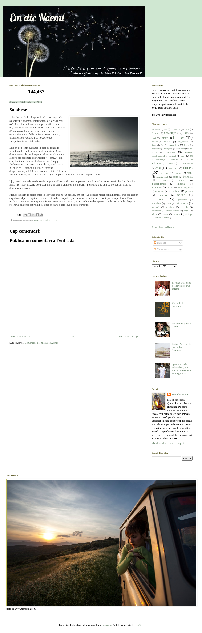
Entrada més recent (20, 336)
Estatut (164, 137)
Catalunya (170, 133)
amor (183, 155)
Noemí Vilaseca (179, 394)
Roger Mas (156, 149)
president (156, 203)
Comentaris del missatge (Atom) (41, 342)
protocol (155, 207)
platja (47, 219)
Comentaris (161, 249)
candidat (174, 159)
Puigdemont (182, 141)
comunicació (186, 163)
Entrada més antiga (128, 336)
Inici (74, 336)
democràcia (173, 168)
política (158, 199)
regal (186, 210)
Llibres (178, 137)
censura (171, 163)
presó (168, 203)
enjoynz (107, 625)
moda (170, 187)
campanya (160, 159)
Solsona (170, 152)
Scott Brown (179, 149)
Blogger (139, 625)
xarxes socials (161, 217)
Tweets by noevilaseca (163, 227)
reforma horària (172, 210)
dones (188, 167)
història (164, 180)
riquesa (165, 214)
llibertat (181, 183)
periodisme (174, 191)
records (54, 219)
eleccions (164, 172)
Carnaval (156, 133)
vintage (189, 214)
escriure (178, 172)
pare (42, 219)
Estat (154, 138)
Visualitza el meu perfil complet (168, 443)
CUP (187, 129)
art (191, 155)
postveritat (182, 200)
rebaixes (170, 207)
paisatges (159, 191)
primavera (181, 203)
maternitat (157, 187)
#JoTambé (156, 129)
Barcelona (175, 129)
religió (154, 214)
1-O (165, 129)
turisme (176, 214)
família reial (162, 176)
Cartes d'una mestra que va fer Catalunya (182, 347)
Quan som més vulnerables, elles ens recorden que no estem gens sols (182, 369)
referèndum (156, 210)
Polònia (155, 141)
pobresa (163, 195)
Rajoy (154, 145)
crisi (158, 168)
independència (159, 183)
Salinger (167, 149)
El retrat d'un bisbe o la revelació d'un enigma (181, 285)
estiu (36, 219)
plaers (189, 191)
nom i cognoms (185, 187)
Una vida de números (178, 304)
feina (175, 176)
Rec (162, 145)
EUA (186, 133)
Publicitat (167, 141)
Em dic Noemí (36, 17)
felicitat (188, 176)
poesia (181, 194)
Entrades (160, 242)
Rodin (186, 145)
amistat (172, 155)
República (174, 145)
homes (182, 180)
